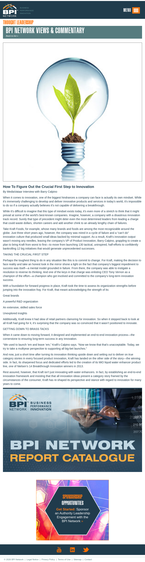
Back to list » (12, 36)
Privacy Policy (48, 559)
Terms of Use (64, 559)
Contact (88, 559)
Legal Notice (33, 559)
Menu (131, 10)
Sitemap (77, 559)
